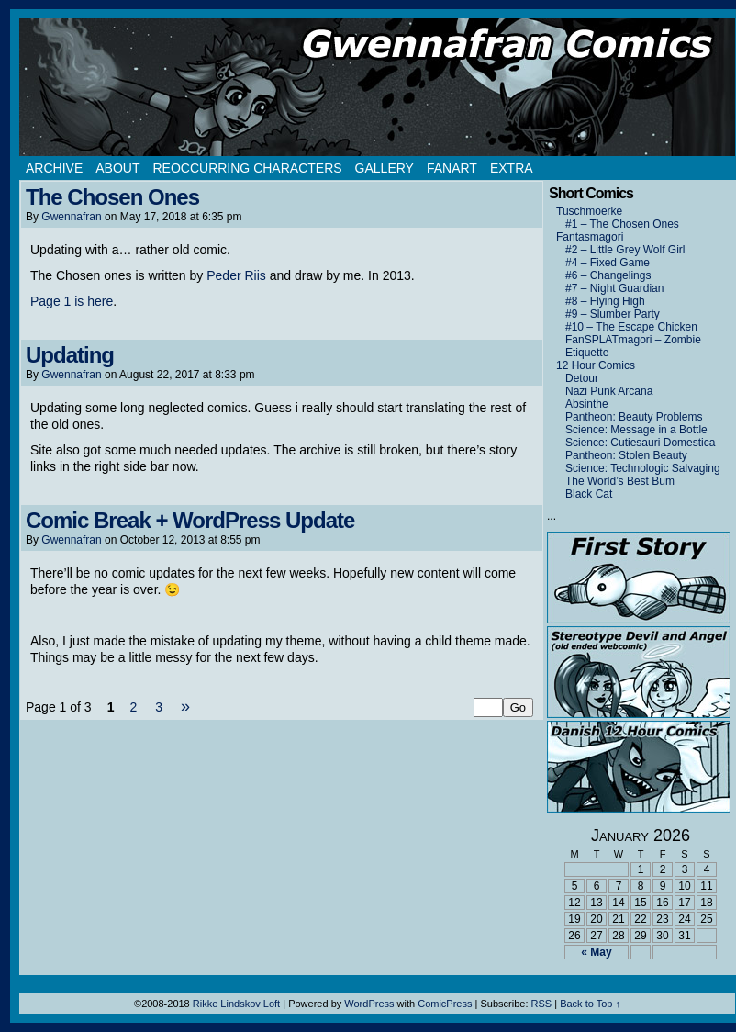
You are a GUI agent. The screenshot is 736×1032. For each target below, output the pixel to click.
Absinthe (586, 404)
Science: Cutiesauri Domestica (640, 442)
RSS (541, 1003)
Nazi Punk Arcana (608, 391)
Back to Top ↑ (590, 1003)
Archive (54, 168)
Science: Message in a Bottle (636, 429)
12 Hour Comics (595, 365)
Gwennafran (71, 216)
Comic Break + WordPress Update (190, 520)
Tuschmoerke (589, 211)
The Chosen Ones (112, 197)
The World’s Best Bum (620, 481)
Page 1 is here (71, 301)
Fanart (452, 168)
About (117, 168)
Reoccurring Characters (246, 168)
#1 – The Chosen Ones (622, 224)
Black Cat (588, 494)
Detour (581, 378)
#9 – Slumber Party (612, 314)
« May (596, 952)
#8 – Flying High (605, 301)
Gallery (384, 168)
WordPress (369, 1003)
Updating (70, 354)
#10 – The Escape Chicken (631, 326)
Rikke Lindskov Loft (236, 1003)
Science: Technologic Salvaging (642, 468)
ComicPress (445, 1003)
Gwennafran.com (377, 87)
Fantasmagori (589, 236)
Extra (511, 168)
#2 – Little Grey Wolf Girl (625, 249)
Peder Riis (236, 275)
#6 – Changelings (608, 275)
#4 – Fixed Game (607, 262)
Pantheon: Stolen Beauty (626, 455)
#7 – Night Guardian (614, 288)
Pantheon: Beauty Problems (633, 416)
